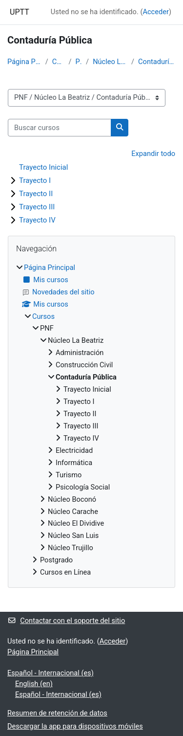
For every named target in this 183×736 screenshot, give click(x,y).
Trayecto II (36, 193)
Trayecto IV (37, 220)
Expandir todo (153, 153)
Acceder (155, 11)
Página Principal (24, 61)
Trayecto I (35, 180)
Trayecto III (37, 206)
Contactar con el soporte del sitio (66, 620)
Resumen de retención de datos (57, 713)
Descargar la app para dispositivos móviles (75, 726)
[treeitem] (91, 420)
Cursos (58, 61)
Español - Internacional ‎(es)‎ (50, 673)
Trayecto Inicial (43, 167)
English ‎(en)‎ (34, 683)
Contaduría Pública (157, 61)
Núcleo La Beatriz (110, 61)
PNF (78, 61)
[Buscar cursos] (59, 127)
